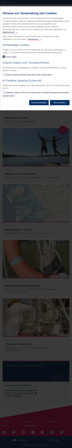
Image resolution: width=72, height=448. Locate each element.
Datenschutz (9, 32)
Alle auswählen (60, 103)
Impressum (33, 39)
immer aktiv (11, 57)
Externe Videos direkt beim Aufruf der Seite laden (28, 75)
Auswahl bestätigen (39, 103)
